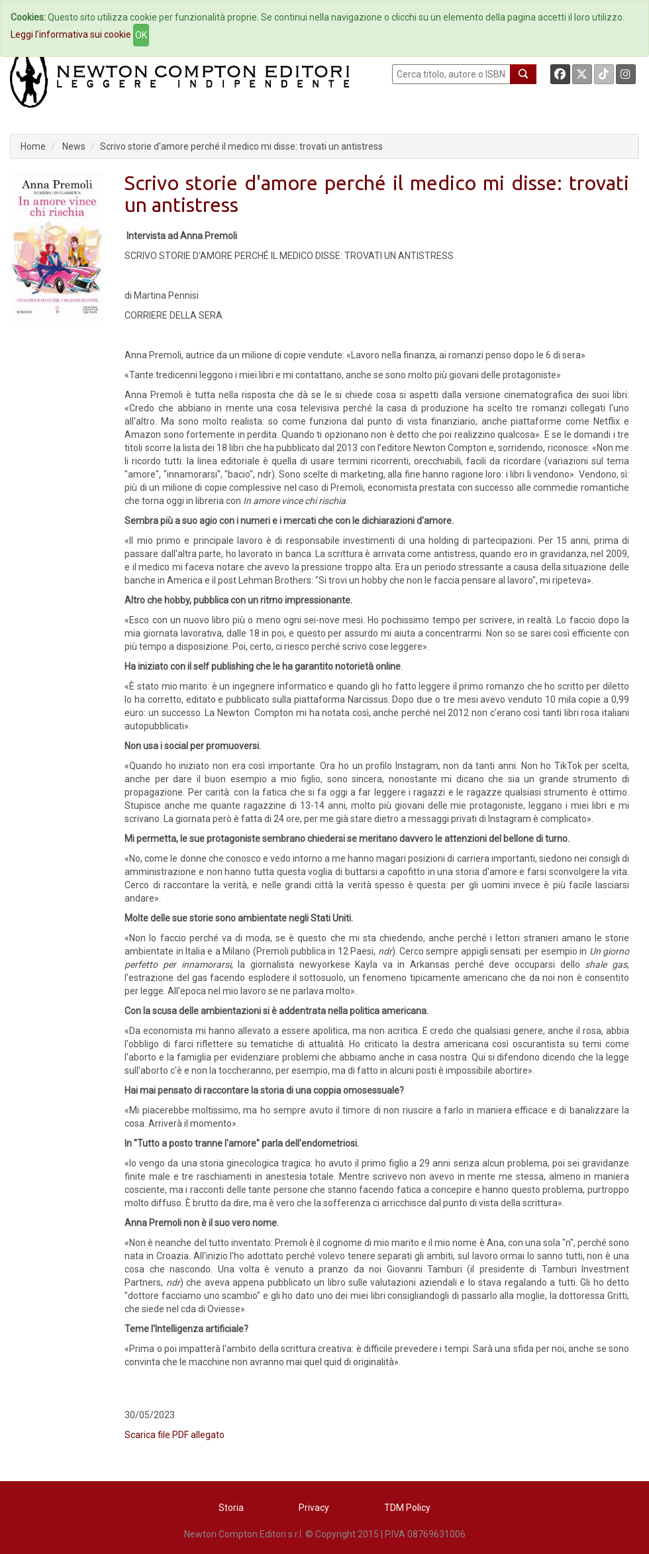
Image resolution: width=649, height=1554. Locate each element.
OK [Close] (141, 35)
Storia (231, 1507)
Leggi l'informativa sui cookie (71, 34)
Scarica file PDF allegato (175, 1434)
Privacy (314, 1507)
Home (33, 146)
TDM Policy (407, 1507)
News (73, 146)
